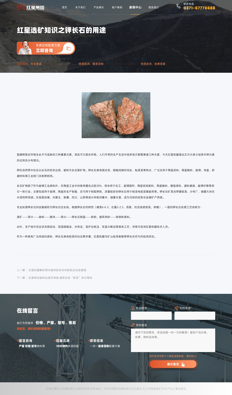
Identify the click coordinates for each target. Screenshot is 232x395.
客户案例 (117, 7)
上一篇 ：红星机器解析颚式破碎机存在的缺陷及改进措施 (51, 270)
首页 (64, 7)
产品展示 (99, 7)
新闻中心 (135, 7)
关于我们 (80, 7)
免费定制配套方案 (55, 48)
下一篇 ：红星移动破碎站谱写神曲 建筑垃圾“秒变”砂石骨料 (54, 278)
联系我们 (154, 7)
